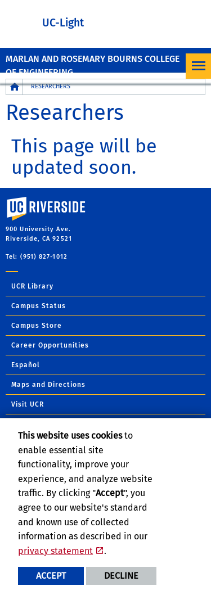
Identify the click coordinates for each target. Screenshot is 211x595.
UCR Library (32, 286)
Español (25, 365)
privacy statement (55, 551)
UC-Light (63, 22)
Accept (51, 575)
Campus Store (36, 326)
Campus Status (38, 306)
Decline (121, 575)
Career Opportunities (50, 345)
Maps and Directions (48, 385)
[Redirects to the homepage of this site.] (14, 86)
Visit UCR (27, 404)
